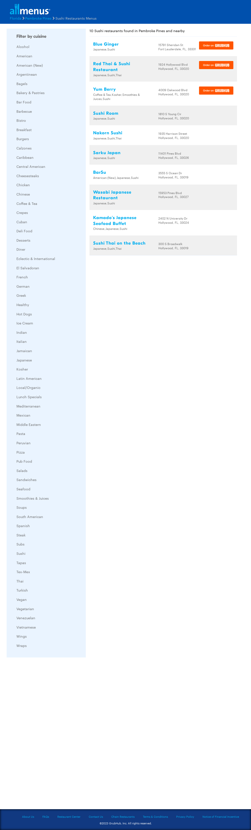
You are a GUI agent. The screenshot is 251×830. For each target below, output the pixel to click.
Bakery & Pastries (30, 92)
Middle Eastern (28, 424)
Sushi (20, 553)
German (23, 286)
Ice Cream (24, 323)
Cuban (21, 221)
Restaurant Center (68, 816)
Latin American (29, 378)
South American (29, 516)
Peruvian (23, 442)
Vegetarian (25, 608)
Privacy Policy (185, 816)
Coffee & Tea (26, 203)
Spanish (23, 525)
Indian (21, 332)
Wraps (21, 645)
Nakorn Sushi (107, 133)
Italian (21, 341)
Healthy (22, 304)
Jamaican (24, 350)
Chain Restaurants (123, 816)
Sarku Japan (107, 152)
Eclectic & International (35, 258)
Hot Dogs (24, 313)
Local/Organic (28, 387)
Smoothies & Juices (32, 498)
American (24, 55)
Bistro (21, 120)
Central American (30, 166)
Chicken (23, 184)
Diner (20, 249)
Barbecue (24, 111)
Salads (21, 470)
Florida (15, 18)
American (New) (29, 65)
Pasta (20, 433)
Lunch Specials (29, 396)
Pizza (20, 452)
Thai (20, 581)
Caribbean (25, 157)
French (22, 276)
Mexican (23, 415)
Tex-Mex (23, 571)
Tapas (21, 562)
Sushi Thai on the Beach (119, 243)
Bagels (21, 83)
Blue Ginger (106, 44)
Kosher (22, 369)
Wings (21, 636)
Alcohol (22, 46)
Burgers (22, 138)
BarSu (99, 172)
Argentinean (26, 74)
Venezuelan (25, 617)
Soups (21, 507)
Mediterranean (28, 406)
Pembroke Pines (38, 18)
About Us (28, 816)
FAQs (45, 816)
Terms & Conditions (155, 816)
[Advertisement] (43, 734)
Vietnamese (26, 627)
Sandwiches (26, 479)
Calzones (24, 148)
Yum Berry (104, 89)
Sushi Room (105, 113)
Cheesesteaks (27, 175)
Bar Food (23, 101)
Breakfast (24, 129)
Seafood (23, 488)
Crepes (22, 212)
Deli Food (24, 230)
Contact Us (96, 816)
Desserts (23, 240)
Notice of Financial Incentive (220, 816)
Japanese (24, 360)
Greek (21, 295)
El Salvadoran (27, 267)
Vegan (21, 599)
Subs (20, 544)
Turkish (22, 590)
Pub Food (24, 461)
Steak (20, 535)
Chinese (23, 194)
